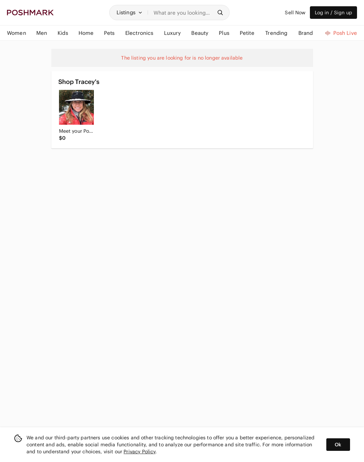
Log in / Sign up (333, 12)
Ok (338, 444)
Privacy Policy (139, 451)
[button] (129, 12)
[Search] (183, 12)
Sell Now (295, 12)
